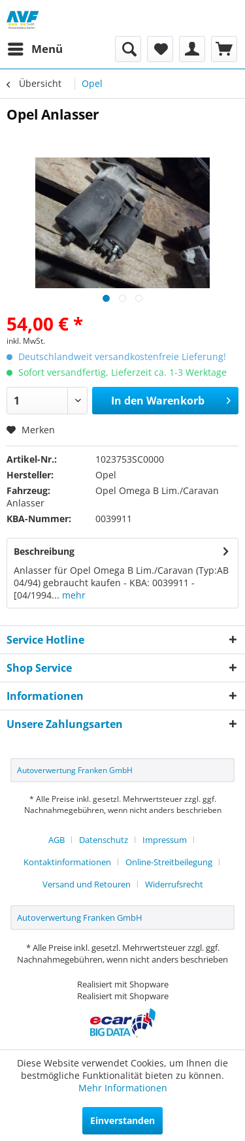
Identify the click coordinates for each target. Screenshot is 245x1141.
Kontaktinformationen (67, 862)
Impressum (164, 840)
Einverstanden (122, 1120)
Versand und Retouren (86, 884)
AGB (56, 840)
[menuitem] (34, 49)
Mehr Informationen (122, 1088)
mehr (72, 595)
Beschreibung (44, 551)
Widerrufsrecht (174, 884)
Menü (35, 47)
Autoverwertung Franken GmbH (75, 770)
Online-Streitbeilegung (168, 862)
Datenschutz (103, 840)
